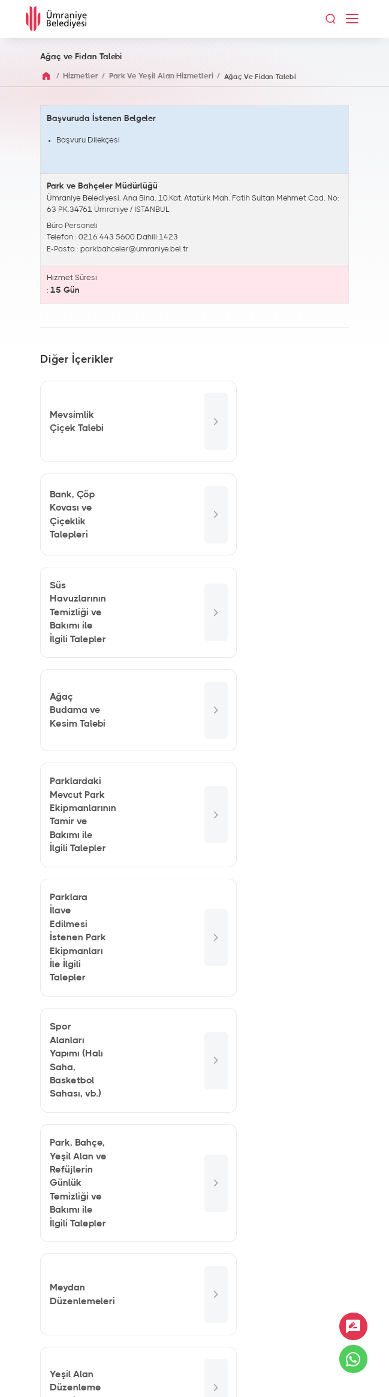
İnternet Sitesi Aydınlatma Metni (194, 1373)
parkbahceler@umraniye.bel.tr (134, 249)
